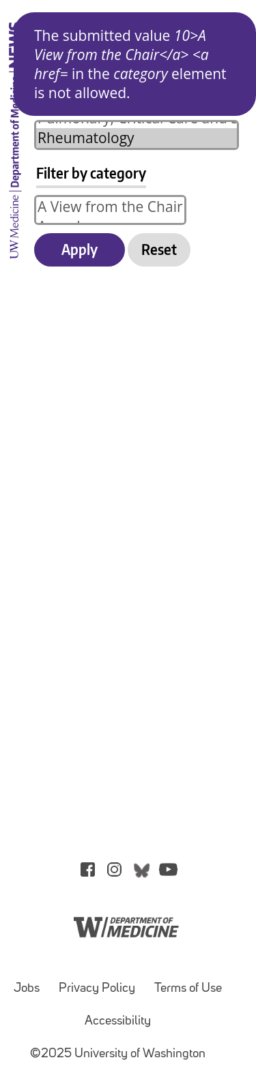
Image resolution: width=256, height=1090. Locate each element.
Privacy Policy (97, 988)
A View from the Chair (110, 207)
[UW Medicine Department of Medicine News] (15, 265)
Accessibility (118, 1021)
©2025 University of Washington (117, 1054)
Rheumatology (136, 138)
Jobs (27, 988)
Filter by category (91, 173)
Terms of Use (188, 988)
